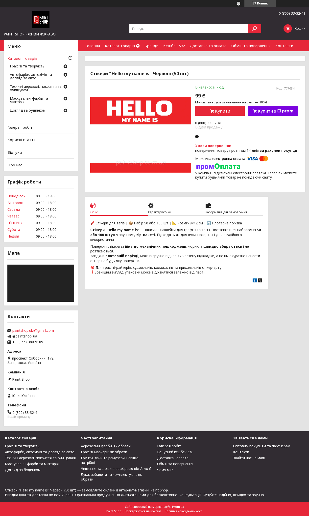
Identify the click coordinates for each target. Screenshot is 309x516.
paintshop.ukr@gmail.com (33, 330)
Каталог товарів (120, 45)
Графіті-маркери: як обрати (104, 452)
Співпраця (94, 56)
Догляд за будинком (28, 111)
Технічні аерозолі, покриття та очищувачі (36, 88)
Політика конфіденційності (184, 511)
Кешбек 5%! (174, 45)
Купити (222, 111)
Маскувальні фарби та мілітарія (29, 100)
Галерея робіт (20, 127)
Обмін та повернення (250, 45)
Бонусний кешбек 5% (174, 452)
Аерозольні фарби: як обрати (106, 446)
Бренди (151, 45)
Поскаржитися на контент (143, 511)
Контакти (284, 45)
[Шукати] (254, 28)
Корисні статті (21, 139)
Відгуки (14, 152)
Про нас (14, 164)
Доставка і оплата (173, 457)
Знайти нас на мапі (249, 457)
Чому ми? (165, 469)
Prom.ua (178, 507)
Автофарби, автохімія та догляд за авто (31, 76)
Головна (92, 45)
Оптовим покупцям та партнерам (261, 446)
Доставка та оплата (208, 45)
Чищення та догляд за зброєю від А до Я (116, 468)
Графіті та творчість (27, 66)
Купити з (275, 111)
